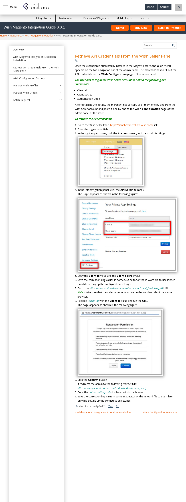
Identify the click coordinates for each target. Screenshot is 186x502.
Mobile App (123, 18)
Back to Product (169, 27)
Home (3, 35)
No (117, 406)
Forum (164, 7)
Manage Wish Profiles (26, 85)
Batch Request (21, 100)
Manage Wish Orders (25, 92)
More (143, 18)
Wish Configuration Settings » (160, 412)
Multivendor (65, 18)
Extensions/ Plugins (95, 18)
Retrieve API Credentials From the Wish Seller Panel (36, 69)
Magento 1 (16, 35)
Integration (42, 18)
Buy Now (141, 27)
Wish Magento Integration (39, 35)
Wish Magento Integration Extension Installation (34, 58)
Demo (120, 27)
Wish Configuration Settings (29, 78)
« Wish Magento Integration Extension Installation (103, 412)
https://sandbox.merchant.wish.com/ (131, 125)
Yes (110, 406)
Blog (150, 7)
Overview (18, 49)
